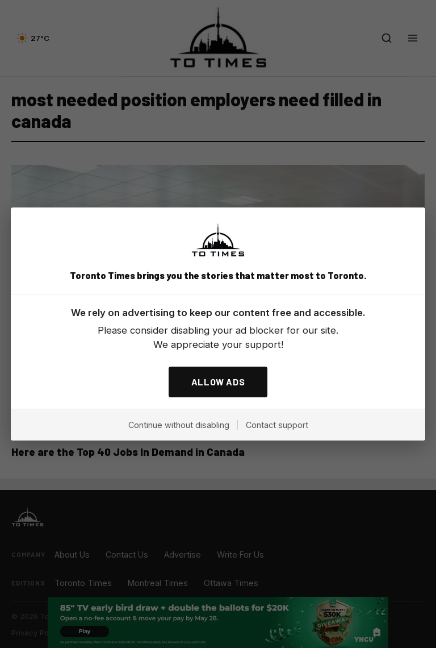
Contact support (277, 425)
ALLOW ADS (218, 381)
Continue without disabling (178, 425)
